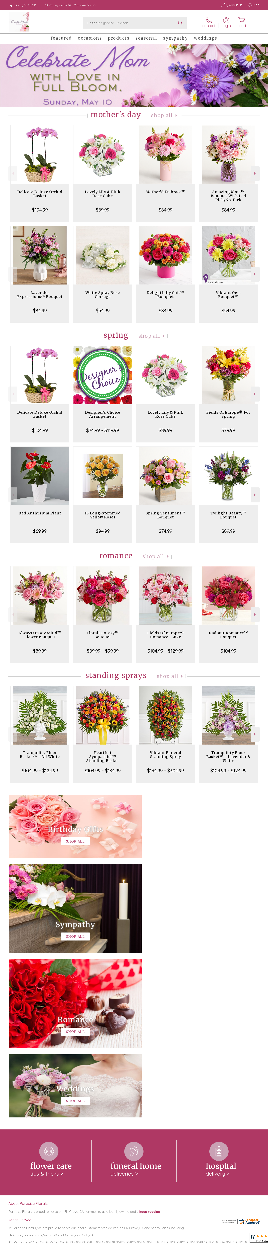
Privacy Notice (195, 1239)
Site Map (249, 1239)
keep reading (149, 1047)
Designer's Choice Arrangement (102, 414)
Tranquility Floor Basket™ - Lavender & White (228, 756)
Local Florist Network (224, 1239)
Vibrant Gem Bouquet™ (228, 294)
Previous (12, 173)
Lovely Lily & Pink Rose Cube (102, 194)
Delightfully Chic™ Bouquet (165, 294)
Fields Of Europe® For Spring (228, 414)
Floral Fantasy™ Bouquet (103, 635)
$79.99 (228, 430)
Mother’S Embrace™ (166, 192)
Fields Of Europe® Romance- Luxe (165, 635)
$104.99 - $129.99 (166, 651)
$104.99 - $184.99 (103, 771)
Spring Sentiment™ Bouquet (165, 515)
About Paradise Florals (28, 1039)
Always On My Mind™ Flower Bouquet (39, 635)
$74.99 (165, 531)
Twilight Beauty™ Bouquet (228, 515)
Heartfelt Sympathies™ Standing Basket (102, 756)
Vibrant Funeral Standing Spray (165, 754)
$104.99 (40, 210)
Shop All (162, 115)
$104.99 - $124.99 (40, 771)
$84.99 (166, 210)
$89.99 (102, 210)
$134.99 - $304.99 (165, 771)
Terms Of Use (172, 1239)
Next (255, 173)
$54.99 (103, 310)
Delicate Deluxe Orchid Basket (39, 194)
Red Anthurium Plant (40, 513)
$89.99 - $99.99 (103, 651)
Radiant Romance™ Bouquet (228, 635)
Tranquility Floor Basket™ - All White (40, 754)
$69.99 (40, 531)
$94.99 (103, 531)
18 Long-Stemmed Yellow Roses (103, 515)
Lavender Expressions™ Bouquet (40, 294)
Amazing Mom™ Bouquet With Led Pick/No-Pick (228, 196)
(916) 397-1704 (26, 5)
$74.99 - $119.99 (102, 430)
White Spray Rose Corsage (102, 294)
